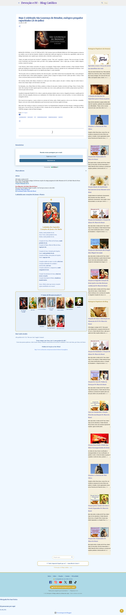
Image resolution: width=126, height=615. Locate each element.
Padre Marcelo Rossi (23, 189)
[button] (20, 26)
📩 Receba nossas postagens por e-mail (63, 587)
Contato (67, 576)
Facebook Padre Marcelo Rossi (26, 191)
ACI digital (24, 112)
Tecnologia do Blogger (63, 613)
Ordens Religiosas (42, 117)
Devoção (30, 117)
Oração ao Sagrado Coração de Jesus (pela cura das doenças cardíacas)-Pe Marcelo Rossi (98, 283)
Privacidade (75, 576)
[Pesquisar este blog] (99, 3)
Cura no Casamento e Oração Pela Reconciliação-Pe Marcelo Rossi (98, 414)
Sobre (54, 576)
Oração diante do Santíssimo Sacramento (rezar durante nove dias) (99, 189)
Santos (60, 117)
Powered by (51, 167)
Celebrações (22, 117)
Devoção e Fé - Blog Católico (39, 3)
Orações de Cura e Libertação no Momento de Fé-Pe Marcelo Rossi (99, 321)
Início (49, 576)
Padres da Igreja (53, 117)
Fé (35, 117)
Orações (60, 576)
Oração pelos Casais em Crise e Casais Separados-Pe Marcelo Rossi (98, 508)
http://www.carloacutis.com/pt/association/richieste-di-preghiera (51, 349)
